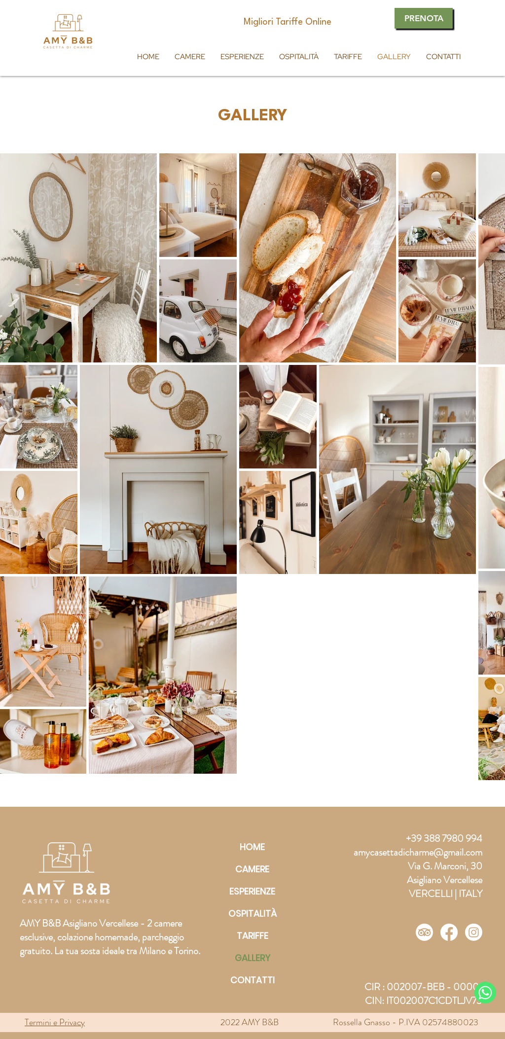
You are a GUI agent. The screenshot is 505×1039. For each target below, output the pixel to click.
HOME (252, 847)
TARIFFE (252, 936)
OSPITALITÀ (252, 913)
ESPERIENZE (252, 891)
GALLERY (252, 958)
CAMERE (252, 869)
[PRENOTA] (424, 18)
